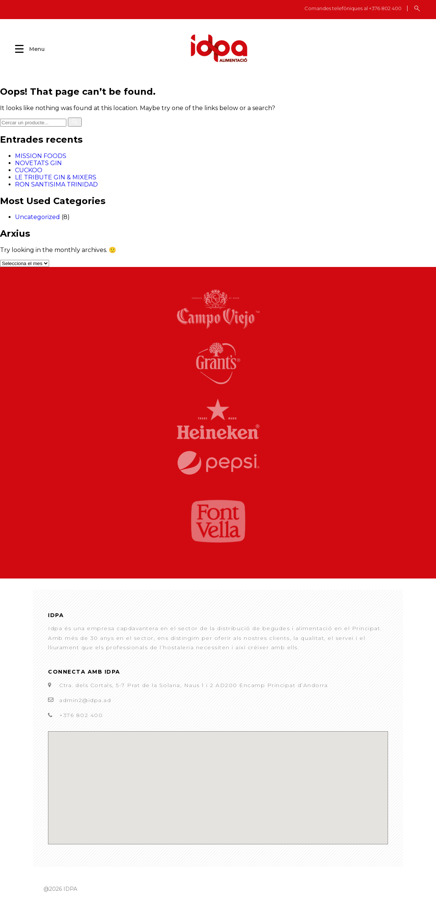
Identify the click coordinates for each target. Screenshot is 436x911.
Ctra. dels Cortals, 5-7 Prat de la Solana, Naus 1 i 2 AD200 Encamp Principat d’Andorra (193, 685)
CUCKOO (28, 170)
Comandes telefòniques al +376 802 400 (353, 8)
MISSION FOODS (40, 156)
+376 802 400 (81, 715)
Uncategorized (37, 217)
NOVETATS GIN (38, 163)
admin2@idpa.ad (85, 700)
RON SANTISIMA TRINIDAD (56, 184)
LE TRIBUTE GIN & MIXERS (55, 177)
